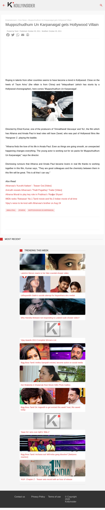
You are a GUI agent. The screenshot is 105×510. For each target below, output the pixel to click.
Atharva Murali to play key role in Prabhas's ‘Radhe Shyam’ (34, 194)
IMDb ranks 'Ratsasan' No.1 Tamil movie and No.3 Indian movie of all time (41, 199)
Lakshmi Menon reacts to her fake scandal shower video (44, 273)
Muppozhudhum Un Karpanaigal (41, 210)
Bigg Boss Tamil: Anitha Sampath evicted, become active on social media (52, 363)
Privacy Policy (38, 497)
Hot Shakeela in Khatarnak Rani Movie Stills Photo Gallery (45, 385)
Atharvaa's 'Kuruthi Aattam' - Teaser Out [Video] (28, 186)
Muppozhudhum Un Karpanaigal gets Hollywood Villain (50, 20)
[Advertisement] (52, 59)
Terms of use (54, 497)
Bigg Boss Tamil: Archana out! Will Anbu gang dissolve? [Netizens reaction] (49, 455)
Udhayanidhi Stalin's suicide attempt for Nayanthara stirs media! (48, 295)
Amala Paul (11, 210)
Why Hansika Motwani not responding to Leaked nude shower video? (50, 318)
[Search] (101, 5)
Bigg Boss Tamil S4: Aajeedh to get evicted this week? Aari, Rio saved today (50, 408)
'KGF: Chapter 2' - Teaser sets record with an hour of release (46, 479)
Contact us (19, 497)
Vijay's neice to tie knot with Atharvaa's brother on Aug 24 (33, 203)
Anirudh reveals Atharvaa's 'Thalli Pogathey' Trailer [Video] (33, 190)
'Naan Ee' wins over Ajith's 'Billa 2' (35, 432)
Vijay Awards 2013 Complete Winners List (38, 340)
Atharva (22, 210)
